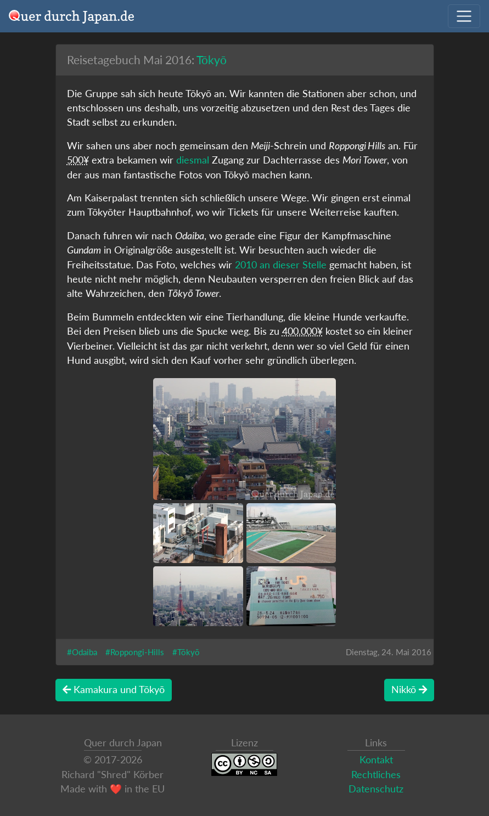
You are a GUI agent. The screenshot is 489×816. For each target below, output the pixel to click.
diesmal (192, 160)
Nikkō (409, 689)
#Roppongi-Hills (134, 652)
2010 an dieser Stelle (281, 265)
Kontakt (376, 760)
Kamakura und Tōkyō (114, 689)
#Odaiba (82, 652)
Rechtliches (376, 774)
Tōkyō (211, 59)
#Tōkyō (186, 652)
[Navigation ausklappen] (464, 16)
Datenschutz (376, 789)
